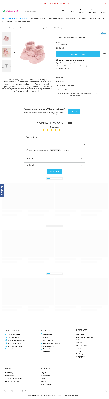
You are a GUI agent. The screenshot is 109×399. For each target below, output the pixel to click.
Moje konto (45, 330)
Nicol (62, 77)
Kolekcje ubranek (22, 22)
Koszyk (45, 337)
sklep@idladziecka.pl (35, 395)
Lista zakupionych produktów (52, 343)
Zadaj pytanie (74, 111)
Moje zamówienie (12, 330)
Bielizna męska (7, 21)
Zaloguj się (80, 12)
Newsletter (46, 352)
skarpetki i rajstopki (46, 28)
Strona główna (13, 28)
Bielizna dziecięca (38, 18)
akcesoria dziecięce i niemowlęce (61, 18)
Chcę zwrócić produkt (14, 343)
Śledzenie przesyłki (14, 337)
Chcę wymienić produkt (15, 346)
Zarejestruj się (47, 334)
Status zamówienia (14, 334)
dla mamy (82, 18)
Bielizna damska (96, 18)
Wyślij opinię (54, 171)
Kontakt (10, 349)
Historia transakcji (48, 346)
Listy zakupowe (91, 12)
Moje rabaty (46, 349)
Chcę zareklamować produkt (17, 340)
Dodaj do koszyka (78, 54)
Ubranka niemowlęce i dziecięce (14, 18)
